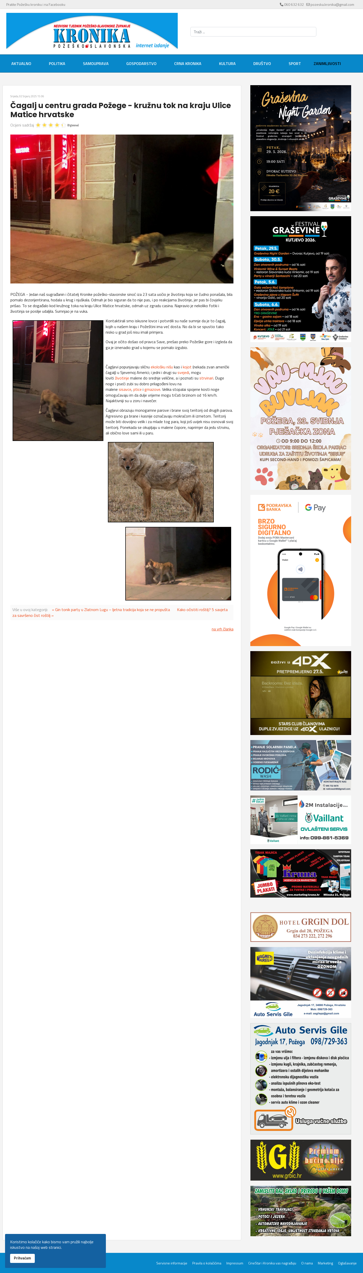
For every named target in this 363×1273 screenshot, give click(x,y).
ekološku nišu (162, 367)
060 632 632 (294, 4)
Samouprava (96, 63)
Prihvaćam (22, 1258)
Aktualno (21, 63)
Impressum (234, 1263)
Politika (57, 63)
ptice (137, 389)
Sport (295, 63)
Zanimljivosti (327, 63)
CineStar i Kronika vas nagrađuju (272, 1263)
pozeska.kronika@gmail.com (332, 4)
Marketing (325, 1263)
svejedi (183, 372)
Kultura (227, 63)
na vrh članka (222, 629)
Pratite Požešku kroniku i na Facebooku (35, 4)
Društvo (262, 63)
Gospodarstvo (141, 63)
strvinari (206, 378)
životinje (122, 378)
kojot (187, 367)
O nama (307, 1263)
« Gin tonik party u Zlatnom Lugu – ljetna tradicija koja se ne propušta (111, 610)
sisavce (125, 389)
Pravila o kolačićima (206, 1263)
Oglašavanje (347, 1263)
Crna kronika (187, 63)
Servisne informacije (171, 1263)
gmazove (152, 389)
